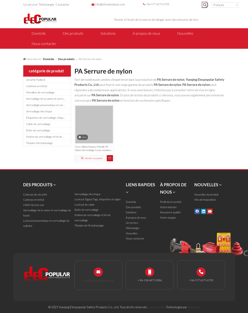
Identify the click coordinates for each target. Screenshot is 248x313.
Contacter (62, 4)
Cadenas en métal (36, 86)
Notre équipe (168, 217)
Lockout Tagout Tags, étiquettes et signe (97, 199)
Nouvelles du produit (206, 194)
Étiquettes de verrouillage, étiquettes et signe (48, 117)
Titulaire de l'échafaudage (89, 225)
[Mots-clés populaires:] (205, 5)
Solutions (131, 212)
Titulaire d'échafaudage (39, 143)
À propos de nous (136, 217)
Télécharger (47, 4)
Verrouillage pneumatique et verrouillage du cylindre (48, 105)
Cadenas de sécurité (35, 194)
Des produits (133, 207)
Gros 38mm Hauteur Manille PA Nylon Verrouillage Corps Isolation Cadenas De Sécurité (93, 148)
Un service (30, 4)
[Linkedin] (203, 211)
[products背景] (2, 52)
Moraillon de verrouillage (40, 92)
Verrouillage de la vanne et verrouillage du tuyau (48, 98)
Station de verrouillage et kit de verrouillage (48, 136)
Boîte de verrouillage (38, 130)
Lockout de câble (84, 204)
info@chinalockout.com (110, 4)
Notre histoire (168, 207)
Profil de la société (170, 201)
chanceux (193, 307)
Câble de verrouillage (38, 124)
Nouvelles (132, 233)
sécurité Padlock (36, 79)
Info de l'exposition (205, 199)
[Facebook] (197, 211)
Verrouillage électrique (39, 111)
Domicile (131, 201)
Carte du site (156, 307)
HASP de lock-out (33, 204)
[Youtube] (210, 211)
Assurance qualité (170, 212)
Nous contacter (135, 238)
